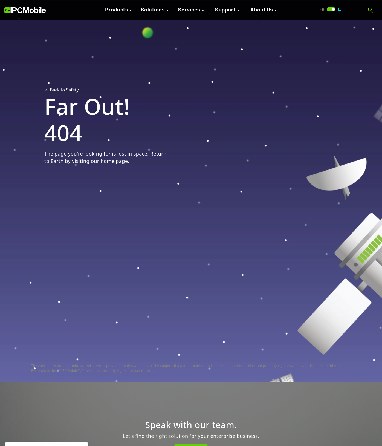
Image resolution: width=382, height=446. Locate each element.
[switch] (331, 9)
